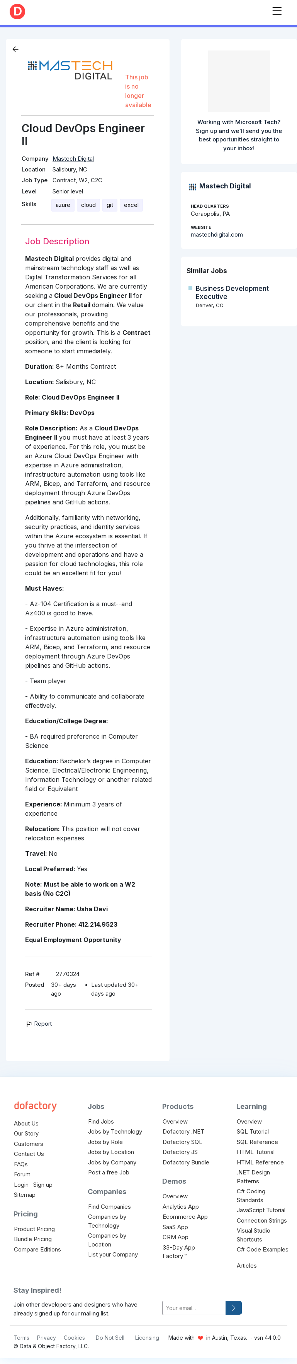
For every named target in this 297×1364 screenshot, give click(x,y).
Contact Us (29, 1153)
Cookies (74, 1337)
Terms (21, 1337)
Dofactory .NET (183, 1131)
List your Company (113, 1254)
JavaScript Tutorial (261, 1210)
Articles (247, 1265)
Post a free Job (108, 1172)
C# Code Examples (263, 1249)
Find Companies (109, 1206)
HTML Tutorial (256, 1152)
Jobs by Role (105, 1142)
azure (63, 204)
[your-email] (194, 1308)
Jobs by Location (111, 1152)
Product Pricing (34, 1229)
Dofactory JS (180, 1152)
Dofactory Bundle (186, 1162)
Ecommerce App (185, 1216)
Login (21, 1184)
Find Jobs (101, 1121)
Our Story (26, 1133)
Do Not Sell (110, 1337)
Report (38, 1023)
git (110, 204)
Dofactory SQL (182, 1142)
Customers (28, 1143)
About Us (26, 1123)
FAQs (21, 1164)
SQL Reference (257, 1142)
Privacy (46, 1337)
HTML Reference (260, 1162)
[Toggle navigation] (277, 9)
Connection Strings (262, 1220)
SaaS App (175, 1227)
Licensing (147, 1337)
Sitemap (25, 1194)
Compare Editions (37, 1249)
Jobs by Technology (115, 1131)
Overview (175, 1121)
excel (131, 204)
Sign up (43, 1184)
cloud (88, 204)
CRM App (175, 1237)
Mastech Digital (73, 158)
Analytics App (181, 1206)
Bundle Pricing (33, 1239)
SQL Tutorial (253, 1131)
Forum (22, 1174)
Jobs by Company (112, 1162)
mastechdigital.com (217, 234)
